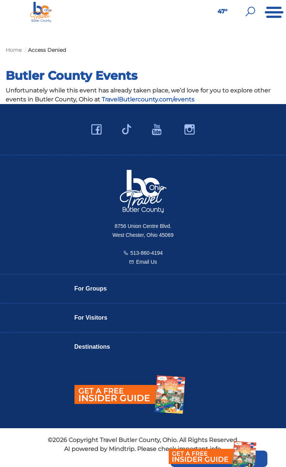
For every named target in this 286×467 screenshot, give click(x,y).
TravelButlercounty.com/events (148, 99)
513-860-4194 (146, 253)
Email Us (146, 262)
